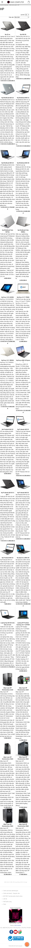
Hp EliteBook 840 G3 (7, 163)
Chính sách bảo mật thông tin (10, 890)
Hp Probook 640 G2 (23, 492)
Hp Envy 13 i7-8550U (7, 360)
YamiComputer (4, 5)
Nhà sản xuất (13, 5)
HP (18, 5)
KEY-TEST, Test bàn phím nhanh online (12, 896)
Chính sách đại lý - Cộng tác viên (11, 893)
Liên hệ (5, 898)
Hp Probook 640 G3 (7, 557)
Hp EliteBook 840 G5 (23, 163)
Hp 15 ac (7, 34)
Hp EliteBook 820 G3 (7, 97)
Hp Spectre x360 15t (23, 557)
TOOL (4, 904)
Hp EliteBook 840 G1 (23, 97)
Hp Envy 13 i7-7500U (23, 297)
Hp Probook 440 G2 (7, 429)
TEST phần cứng (7, 901)
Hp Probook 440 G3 (23, 429)
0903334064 (17, 925)
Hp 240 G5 (23, 34)
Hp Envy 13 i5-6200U (7, 297)
